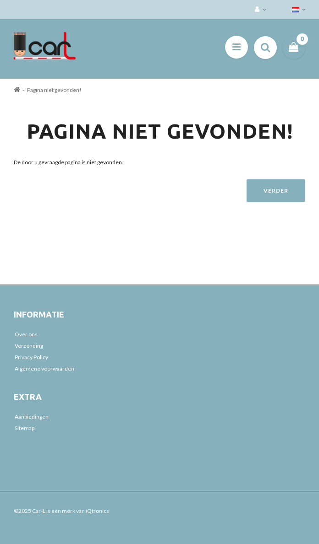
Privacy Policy (31, 357)
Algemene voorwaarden (44, 368)
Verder (276, 190)
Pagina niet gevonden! (54, 89)
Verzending (29, 345)
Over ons (26, 334)
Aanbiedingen (32, 416)
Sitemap (24, 428)
